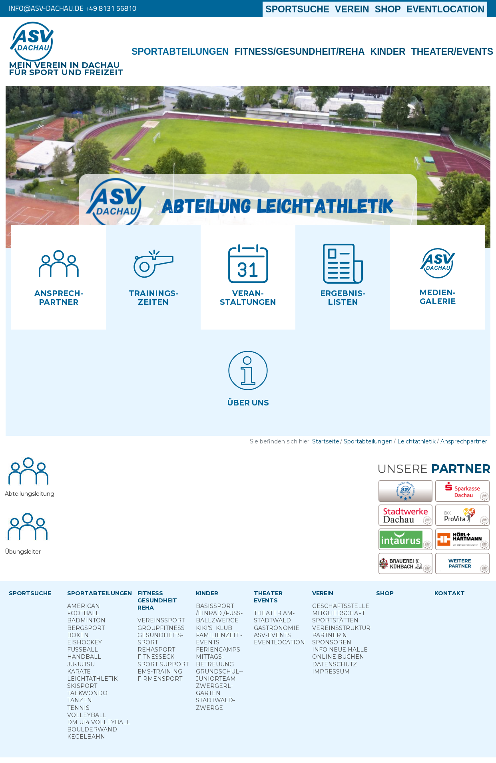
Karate (79, 671)
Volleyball (86, 715)
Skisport (82, 685)
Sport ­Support (163, 664)
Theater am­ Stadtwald (274, 617)
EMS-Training (159, 671)
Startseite (325, 441)
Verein (352, 9)
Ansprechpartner (463, 441)
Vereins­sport (161, 620)
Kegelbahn (86, 736)
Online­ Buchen (338, 656)
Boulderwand (92, 729)
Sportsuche (298, 9)
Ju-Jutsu (81, 664)
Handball (84, 656)
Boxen (78, 635)
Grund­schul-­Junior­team (219, 675)
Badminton (86, 620)
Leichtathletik (416, 441)
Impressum (331, 671)
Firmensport (159, 678)
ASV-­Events (272, 635)
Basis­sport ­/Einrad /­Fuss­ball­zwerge (219, 613)
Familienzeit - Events (219, 639)
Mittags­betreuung (215, 660)
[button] (58, 277)
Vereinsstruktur (341, 628)
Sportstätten (335, 620)
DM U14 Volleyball (98, 722)
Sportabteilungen (180, 51)
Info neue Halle (340, 649)
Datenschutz (334, 664)
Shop (388, 9)
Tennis (78, 707)
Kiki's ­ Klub (214, 628)
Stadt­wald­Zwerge (215, 704)
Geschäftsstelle (340, 606)
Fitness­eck (155, 656)
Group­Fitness (161, 628)
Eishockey (84, 642)
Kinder (388, 51)
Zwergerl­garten (214, 689)
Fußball (82, 649)
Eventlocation (445, 9)
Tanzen (79, 700)
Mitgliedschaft (338, 613)
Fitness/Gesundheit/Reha (300, 51)
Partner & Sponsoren (331, 639)
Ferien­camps (218, 649)
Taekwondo (87, 693)
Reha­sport (156, 649)
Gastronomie (276, 628)
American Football (83, 609)
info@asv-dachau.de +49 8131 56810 (72, 8)
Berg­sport (86, 628)
